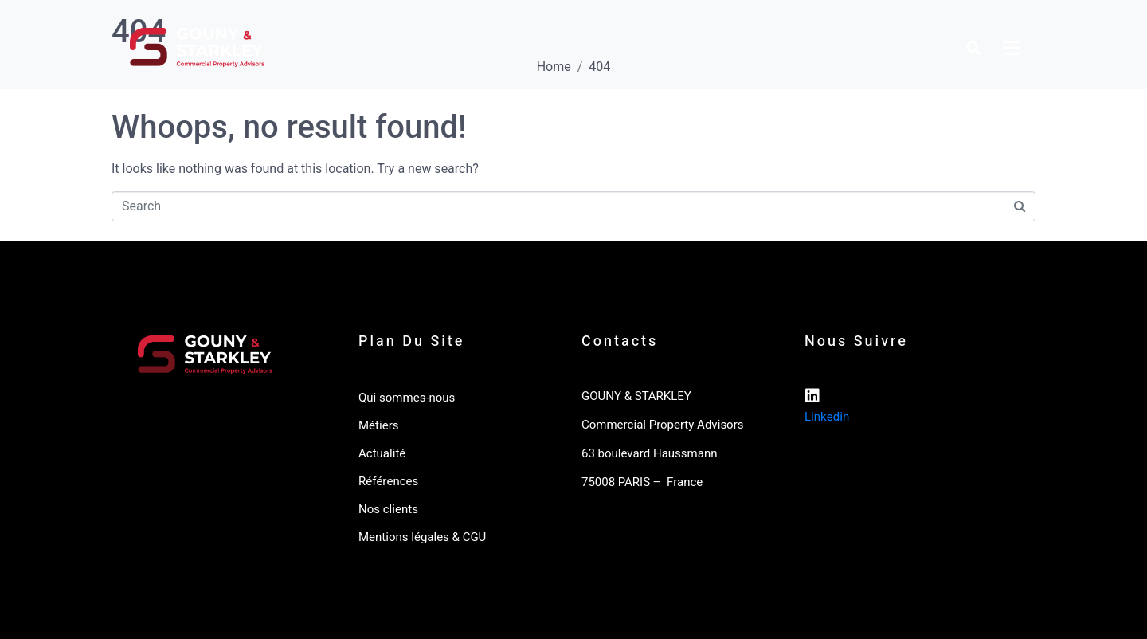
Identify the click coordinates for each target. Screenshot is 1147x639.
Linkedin (826, 416)
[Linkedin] (812, 396)
